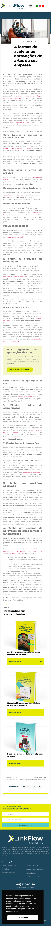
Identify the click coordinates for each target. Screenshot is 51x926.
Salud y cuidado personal (35, 869)
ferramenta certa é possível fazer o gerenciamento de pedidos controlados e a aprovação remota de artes (22, 551)
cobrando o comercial (32, 472)
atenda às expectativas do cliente (17, 148)
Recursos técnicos (8, 872)
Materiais (5, 869)
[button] (30, 6)
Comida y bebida (32, 865)
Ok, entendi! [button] (23, 917)
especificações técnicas (13, 195)
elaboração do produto (20, 123)
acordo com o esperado (15, 237)
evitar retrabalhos (25, 396)
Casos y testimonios (9, 865)
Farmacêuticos (31, 873)
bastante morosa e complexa (15, 277)
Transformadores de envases (36, 877)
